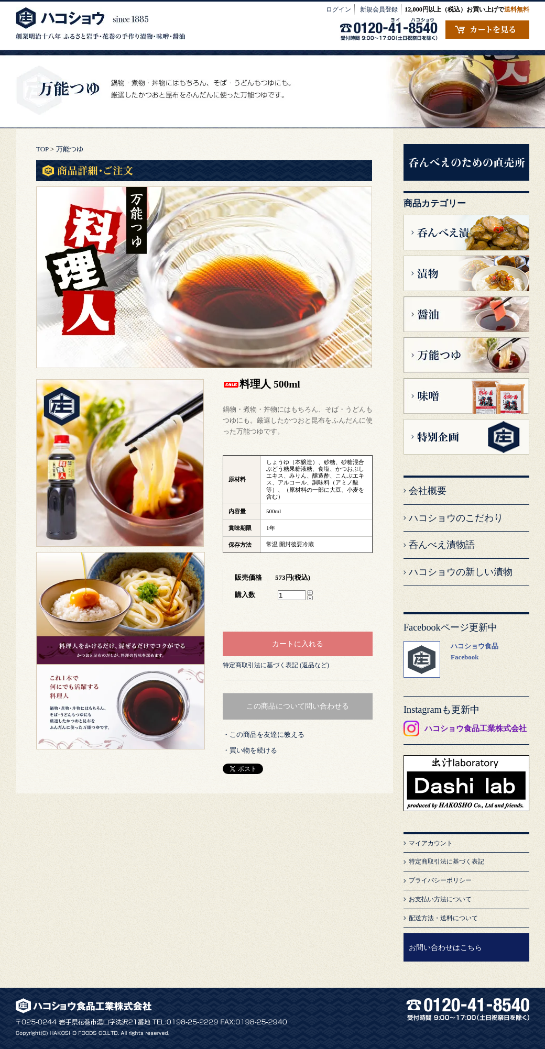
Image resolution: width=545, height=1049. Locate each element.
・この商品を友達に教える (263, 734)
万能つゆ (69, 149)
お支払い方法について (440, 899)
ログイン (338, 9)
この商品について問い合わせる (297, 706)
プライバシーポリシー (440, 880)
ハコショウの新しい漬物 (461, 572)
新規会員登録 (379, 9)
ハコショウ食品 (474, 646)
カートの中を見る (487, 29)
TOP (42, 149)
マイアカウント (431, 843)
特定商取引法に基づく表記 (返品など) (276, 665)
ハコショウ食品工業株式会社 (475, 728)
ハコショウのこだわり (456, 518)
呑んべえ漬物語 (442, 544)
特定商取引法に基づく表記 (446, 861)
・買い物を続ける (250, 750)
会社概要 (427, 490)
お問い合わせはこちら (445, 947)
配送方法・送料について (443, 918)
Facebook (464, 657)
